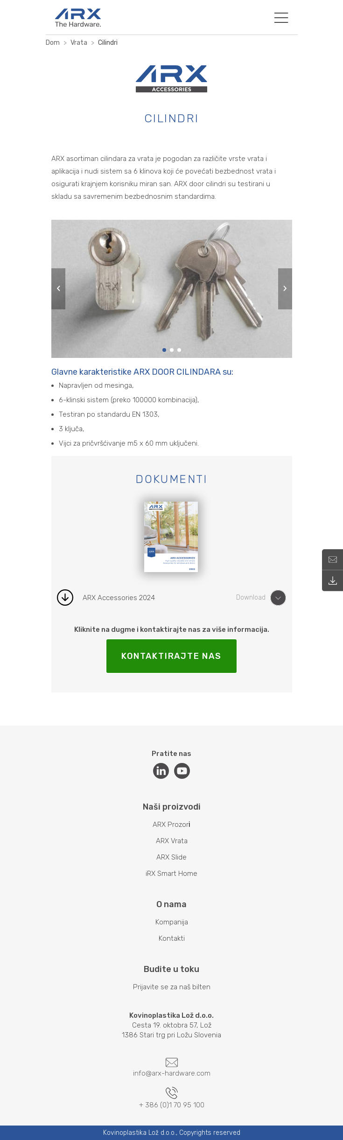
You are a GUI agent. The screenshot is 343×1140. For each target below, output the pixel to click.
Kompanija (171, 922)
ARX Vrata (172, 841)
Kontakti (172, 938)
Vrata (78, 43)
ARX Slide (171, 857)
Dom (53, 43)
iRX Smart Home (171, 873)
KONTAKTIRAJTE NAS (171, 656)
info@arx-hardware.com (171, 1067)
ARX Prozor (171, 824)
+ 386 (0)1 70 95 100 (171, 1098)
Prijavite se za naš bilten (171, 987)
